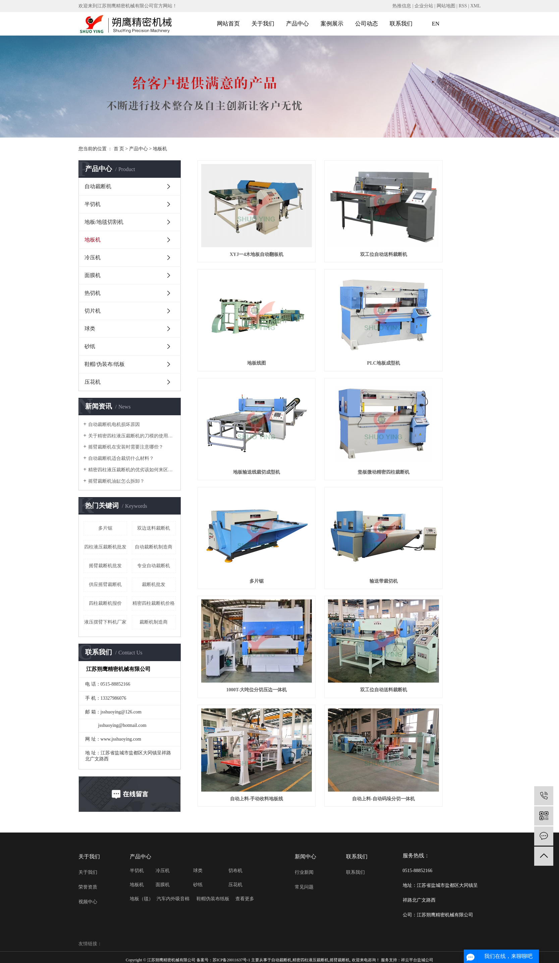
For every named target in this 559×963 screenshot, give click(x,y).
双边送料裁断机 (153, 528)
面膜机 (93, 275)
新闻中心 (305, 855)
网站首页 (228, 23)
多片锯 (105, 528)
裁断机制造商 (153, 622)
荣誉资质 (87, 885)
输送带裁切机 (339, 405)
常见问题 (304, 885)
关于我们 (262, 23)
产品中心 (297, 23)
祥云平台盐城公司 (417, 958)
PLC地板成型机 (241, 318)
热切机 (93, 293)
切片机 (93, 311)
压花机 (93, 382)
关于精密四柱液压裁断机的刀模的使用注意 (132, 435)
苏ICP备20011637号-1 (231, 958)
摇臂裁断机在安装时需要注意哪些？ (125, 446)
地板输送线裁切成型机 (339, 318)
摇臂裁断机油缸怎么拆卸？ (116, 481)
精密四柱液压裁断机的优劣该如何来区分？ (132, 469)
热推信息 (401, 5)
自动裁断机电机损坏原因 (114, 424)
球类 (90, 328)
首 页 (119, 148)
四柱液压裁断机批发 (105, 546)
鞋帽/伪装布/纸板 (105, 364)
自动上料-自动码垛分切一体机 (436, 491)
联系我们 (401, 23)
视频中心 (87, 900)
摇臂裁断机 (340, 958)
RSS (463, 5)
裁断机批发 (153, 584)
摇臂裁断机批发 (105, 565)
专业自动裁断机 (153, 565)
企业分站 (423, 5)
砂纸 (90, 346)
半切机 (93, 204)
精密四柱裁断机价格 (153, 603)
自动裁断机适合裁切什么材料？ (121, 458)
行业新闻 (304, 870)
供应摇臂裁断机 (105, 584)
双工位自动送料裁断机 (339, 232)
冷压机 (93, 257)
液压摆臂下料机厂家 (105, 622)
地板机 (160, 148)
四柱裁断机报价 (105, 603)
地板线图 (436, 232)
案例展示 (332, 23)
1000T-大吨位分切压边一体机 (436, 405)
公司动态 (366, 23)
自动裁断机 (98, 186)
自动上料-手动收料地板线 (339, 491)
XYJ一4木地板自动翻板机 (242, 232)
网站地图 (446, 5)
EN (436, 23)
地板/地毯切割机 (104, 222)
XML (475, 5)
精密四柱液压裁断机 (310, 958)
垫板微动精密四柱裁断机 (436, 318)
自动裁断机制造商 (153, 546)
